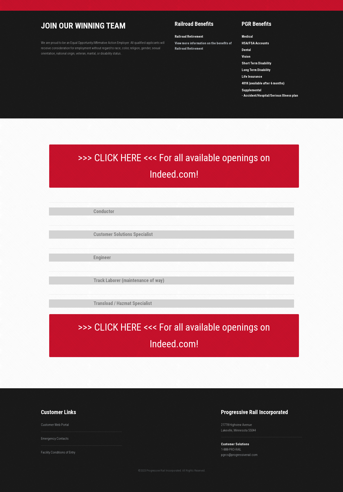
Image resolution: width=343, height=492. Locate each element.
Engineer (102, 257)
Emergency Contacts (55, 439)
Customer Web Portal (55, 425)
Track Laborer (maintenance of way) (128, 280)
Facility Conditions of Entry (58, 452)
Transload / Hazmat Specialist (122, 303)
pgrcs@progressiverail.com (239, 455)
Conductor (103, 211)
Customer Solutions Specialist (123, 234)
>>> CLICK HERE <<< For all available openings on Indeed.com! (174, 166)
